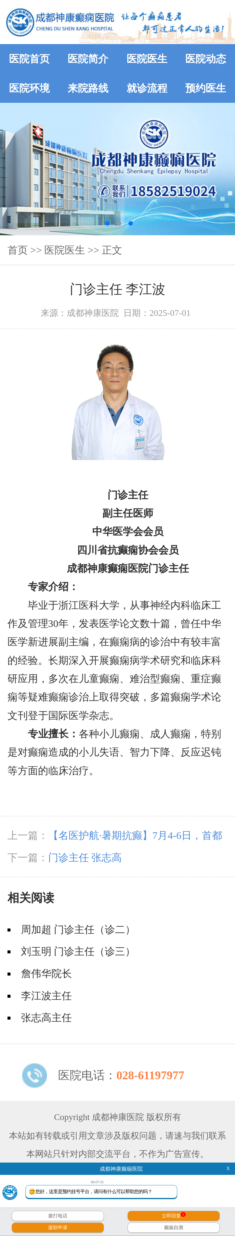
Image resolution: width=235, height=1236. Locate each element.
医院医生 (147, 58)
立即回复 (174, 1215)
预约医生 (205, 88)
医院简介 (88, 58)
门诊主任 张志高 (85, 857)
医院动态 (205, 58)
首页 (17, 250)
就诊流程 (147, 88)
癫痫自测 (173, 1227)
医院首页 (29, 58)
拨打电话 (57, 1215)
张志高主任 (46, 1017)
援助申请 (57, 1227)
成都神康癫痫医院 (121, 1169)
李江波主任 (46, 995)
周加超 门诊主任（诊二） (78, 929)
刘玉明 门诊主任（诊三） (78, 951)
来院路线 (88, 88)
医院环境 (29, 88)
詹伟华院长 (46, 973)
